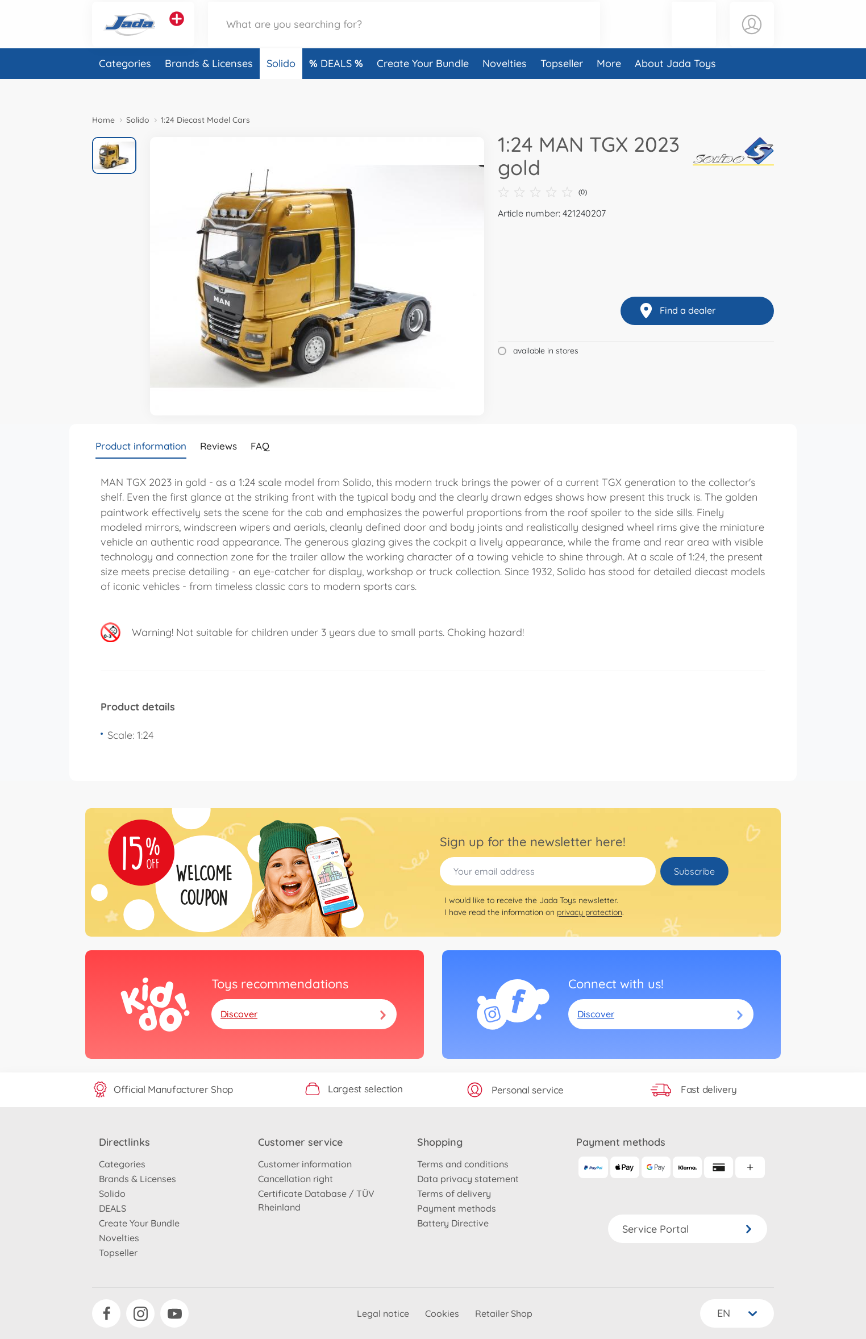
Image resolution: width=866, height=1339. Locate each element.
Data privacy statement (468, 1178)
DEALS (337, 87)
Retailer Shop (503, 1313)
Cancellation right (295, 1178)
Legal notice (383, 1313)
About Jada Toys (675, 87)
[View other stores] (176, 30)
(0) (542, 192)
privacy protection (589, 912)
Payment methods (456, 1208)
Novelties (504, 87)
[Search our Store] (404, 36)
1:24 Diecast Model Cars (205, 120)
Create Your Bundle (423, 87)
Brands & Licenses (209, 87)
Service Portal (687, 1229)
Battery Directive (453, 1223)
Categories (125, 87)
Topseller (561, 87)
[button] (694, 36)
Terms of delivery (454, 1193)
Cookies (442, 1313)
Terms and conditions (463, 1164)
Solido (281, 87)
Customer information (305, 1164)
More (609, 87)
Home (103, 120)
